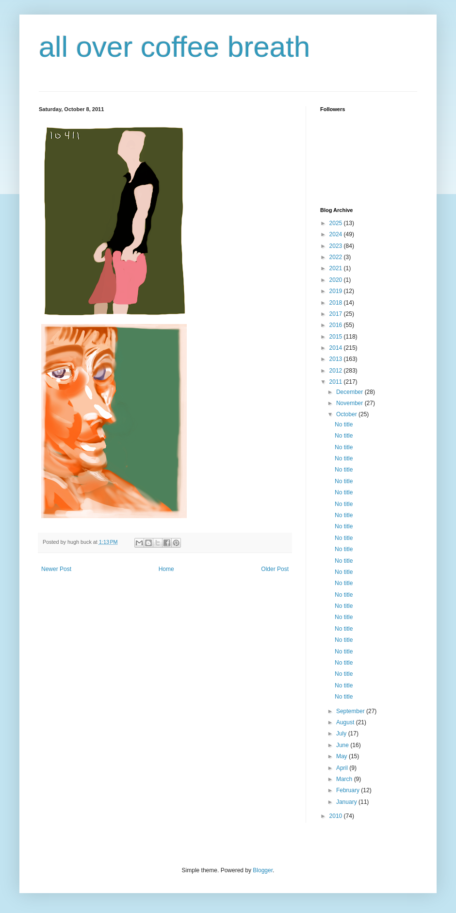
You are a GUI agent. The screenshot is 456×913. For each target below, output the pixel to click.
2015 (336, 336)
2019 (336, 291)
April (342, 768)
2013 (336, 359)
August (346, 722)
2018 (336, 302)
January (347, 802)
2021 (336, 268)
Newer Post (56, 569)
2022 (336, 257)
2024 (336, 234)
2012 (336, 370)
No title (344, 424)
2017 (336, 313)
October (347, 414)
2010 (336, 816)
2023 (336, 246)
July (342, 733)
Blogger (263, 870)
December (350, 392)
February (348, 790)
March (345, 779)
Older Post (275, 569)
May (342, 756)
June (343, 745)
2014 (336, 347)
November (350, 403)
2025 (336, 223)
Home (166, 569)
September (351, 711)
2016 (336, 325)
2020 (336, 280)
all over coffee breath (174, 47)
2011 (336, 381)
